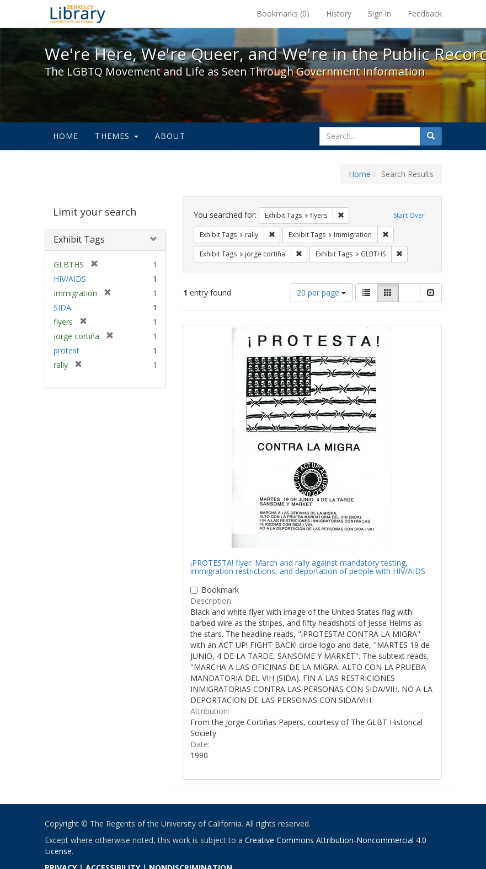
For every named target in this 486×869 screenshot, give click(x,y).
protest (66, 350)
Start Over (409, 215)
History (338, 13)
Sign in (379, 13)
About (170, 136)
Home (66, 136)
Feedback (425, 13)
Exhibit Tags (79, 239)
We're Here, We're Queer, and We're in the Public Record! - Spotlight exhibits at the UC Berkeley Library (77, 14)
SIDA (62, 307)
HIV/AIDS (70, 278)
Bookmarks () (283, 13)
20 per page (321, 292)
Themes (116, 136)
